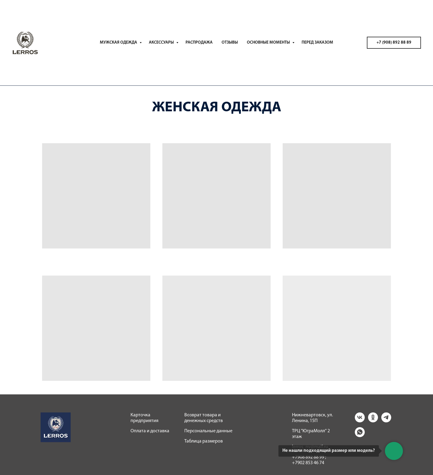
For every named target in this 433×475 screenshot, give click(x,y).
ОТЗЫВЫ (230, 42)
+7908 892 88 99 (308, 457)
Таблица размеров (203, 441)
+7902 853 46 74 (308, 463)
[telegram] (386, 420)
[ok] (373, 420)
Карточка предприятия (144, 418)
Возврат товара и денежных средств (203, 418)
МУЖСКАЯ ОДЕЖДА (119, 42)
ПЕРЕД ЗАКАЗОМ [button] (317, 42)
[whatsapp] (360, 435)
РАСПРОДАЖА (199, 42)
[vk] (360, 420)
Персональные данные (208, 431)
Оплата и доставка (150, 431)
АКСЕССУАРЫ (162, 42)
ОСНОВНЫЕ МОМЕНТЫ (269, 42)
